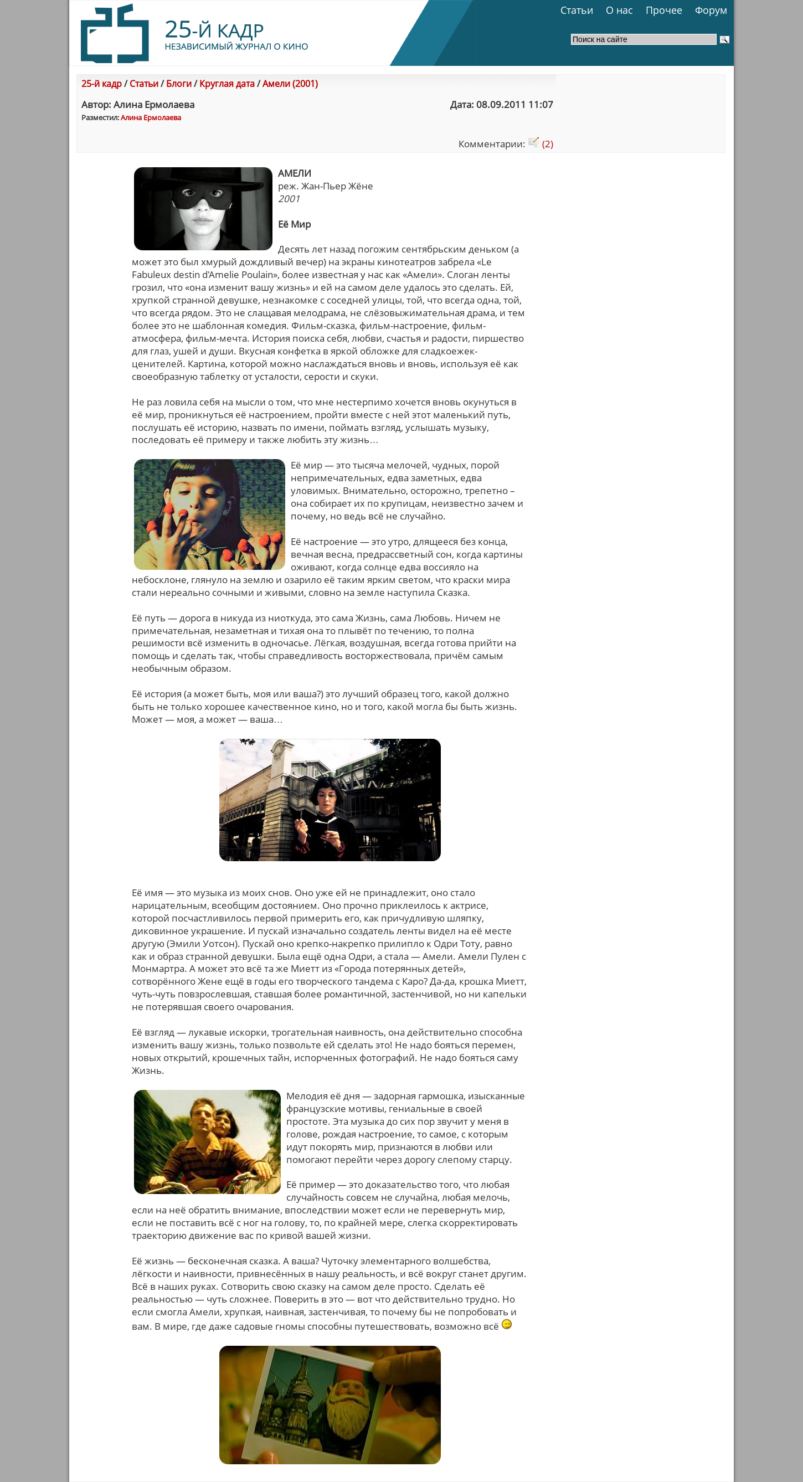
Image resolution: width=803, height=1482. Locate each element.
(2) (540, 143)
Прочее (664, 10)
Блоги (179, 84)
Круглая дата (227, 84)
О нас (619, 10)
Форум (711, 10)
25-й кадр (101, 84)
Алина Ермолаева (151, 117)
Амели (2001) (290, 84)
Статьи (576, 10)
